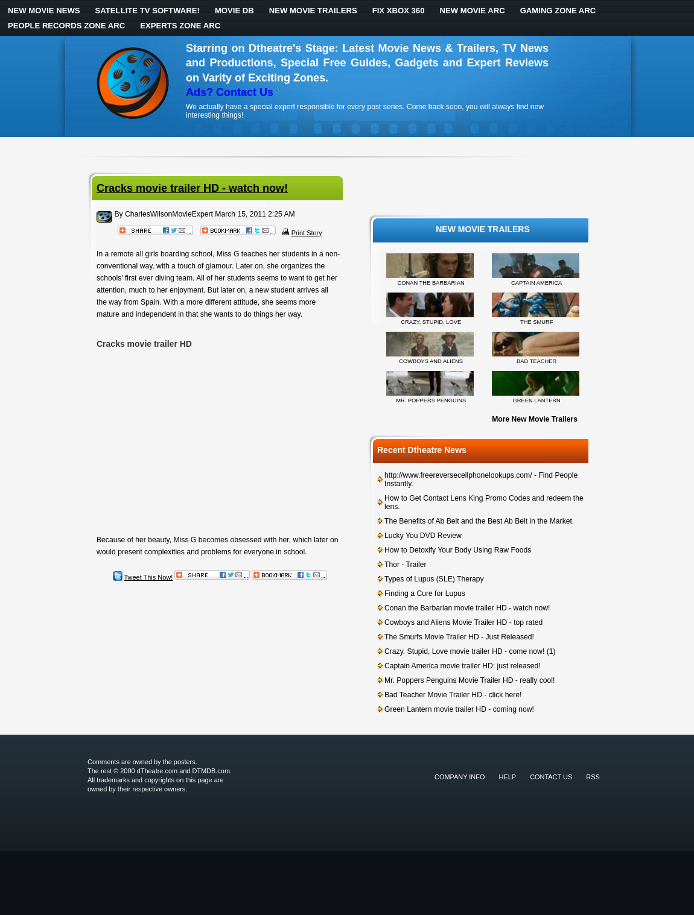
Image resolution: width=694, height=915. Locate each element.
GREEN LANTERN (537, 400)
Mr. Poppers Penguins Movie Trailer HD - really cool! (469, 680)
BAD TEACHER (536, 361)
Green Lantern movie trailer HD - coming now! (459, 709)
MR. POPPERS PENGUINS (431, 400)
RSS (593, 776)
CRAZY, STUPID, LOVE (431, 322)
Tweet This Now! (148, 577)
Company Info (460, 776)
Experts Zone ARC (180, 25)
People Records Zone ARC (66, 25)
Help (508, 776)
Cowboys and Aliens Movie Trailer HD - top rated (463, 622)
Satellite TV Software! (147, 10)
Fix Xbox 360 (398, 10)
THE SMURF (536, 322)
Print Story (306, 232)
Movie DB (234, 10)
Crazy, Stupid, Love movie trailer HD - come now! (464, 651)
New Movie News (44, 10)
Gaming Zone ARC (558, 10)
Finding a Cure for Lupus (424, 593)
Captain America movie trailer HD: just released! (462, 666)
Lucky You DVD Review (423, 535)
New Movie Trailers (313, 10)
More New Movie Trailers (535, 419)
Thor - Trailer (405, 564)
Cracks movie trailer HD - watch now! (192, 188)
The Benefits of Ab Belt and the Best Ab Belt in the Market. (479, 521)
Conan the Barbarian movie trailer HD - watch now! (467, 608)
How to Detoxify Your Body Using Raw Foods (457, 550)
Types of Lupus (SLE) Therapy (434, 579)
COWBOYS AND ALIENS (431, 361)
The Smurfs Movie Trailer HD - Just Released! (459, 637)
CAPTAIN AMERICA (536, 283)
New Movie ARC (472, 10)
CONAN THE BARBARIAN (431, 283)
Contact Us (551, 776)
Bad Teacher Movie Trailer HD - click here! (452, 695)
